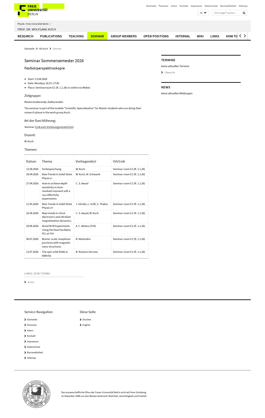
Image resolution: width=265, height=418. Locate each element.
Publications (51, 36)
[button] (203, 13)
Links (214, 36)
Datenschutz (211, 5)
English (86, 324)
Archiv (31, 282)
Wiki (200, 36)
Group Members (124, 36)
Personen (163, 5)
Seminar (97, 36)
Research (25, 36)
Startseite (151, 5)
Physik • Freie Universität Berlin (34, 24)
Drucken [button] (86, 319)
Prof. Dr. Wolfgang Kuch (37, 29)
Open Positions (156, 36)
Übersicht (168, 72)
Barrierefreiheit (228, 5)
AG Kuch (43, 48)
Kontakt (184, 5)
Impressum (196, 5)
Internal (182, 36)
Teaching (76, 36)
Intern (174, 5)
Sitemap (243, 5)
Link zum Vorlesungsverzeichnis (54, 127)
